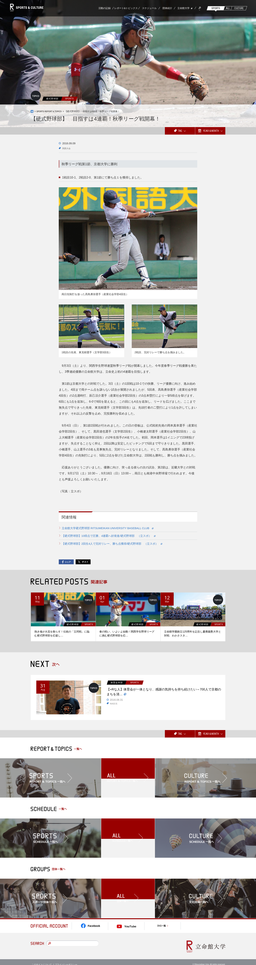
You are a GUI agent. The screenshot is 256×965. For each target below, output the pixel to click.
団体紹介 (167, 8)
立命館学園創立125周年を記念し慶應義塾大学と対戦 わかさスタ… (192, 633)
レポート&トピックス (126, 8)
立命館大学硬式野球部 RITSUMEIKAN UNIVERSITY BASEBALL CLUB (112, 528)
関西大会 (67, 148)
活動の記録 (104, 8)
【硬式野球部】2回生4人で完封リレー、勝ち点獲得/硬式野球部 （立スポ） (116, 543)
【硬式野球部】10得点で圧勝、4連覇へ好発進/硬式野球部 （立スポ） (112, 535)
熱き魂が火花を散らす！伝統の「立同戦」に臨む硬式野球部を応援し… (61, 633)
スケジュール (149, 8)
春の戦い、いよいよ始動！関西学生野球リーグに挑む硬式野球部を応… (126, 633)
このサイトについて (42, 959)
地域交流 (114, 706)
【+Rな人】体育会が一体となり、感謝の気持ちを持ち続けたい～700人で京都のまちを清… (164, 693)
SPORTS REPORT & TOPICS (51, 111)
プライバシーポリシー (66, 959)
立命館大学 (183, 8)
